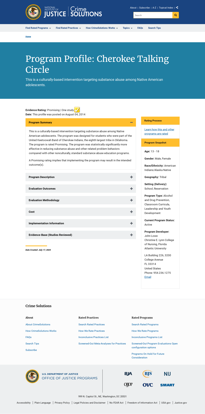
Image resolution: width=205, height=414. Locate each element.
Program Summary (40, 122)
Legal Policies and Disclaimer (89, 402)
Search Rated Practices (92, 324)
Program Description (42, 177)
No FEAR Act (116, 402)
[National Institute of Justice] (167, 372)
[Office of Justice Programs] (33, 12)
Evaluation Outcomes (42, 188)
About (133, 7)
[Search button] (175, 15)
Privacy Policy (62, 402)
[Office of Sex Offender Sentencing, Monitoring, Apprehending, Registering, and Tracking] (167, 384)
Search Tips (32, 343)
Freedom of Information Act (142, 402)
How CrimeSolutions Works (41, 330)
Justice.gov (180, 402)
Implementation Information (46, 223)
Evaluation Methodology (44, 200)
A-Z (154, 7)
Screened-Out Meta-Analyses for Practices (102, 343)
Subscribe (144, 7)
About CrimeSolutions (38, 324)
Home (28, 36)
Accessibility (24, 402)
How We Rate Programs (145, 330)
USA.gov (165, 402)
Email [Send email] (147, 277)
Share (178, 8)
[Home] (73, 12)
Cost (32, 211)
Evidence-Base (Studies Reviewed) (50, 234)
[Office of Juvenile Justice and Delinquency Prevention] (128, 385)
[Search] (152, 15)
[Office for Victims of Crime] (148, 384)
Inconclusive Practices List (94, 337)
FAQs (28, 337)
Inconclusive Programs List (147, 337)
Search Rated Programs (145, 324)
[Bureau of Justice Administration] (128, 372)
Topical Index (166, 7)
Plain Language (43, 402)
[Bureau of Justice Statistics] (148, 376)
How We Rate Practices (92, 330)
